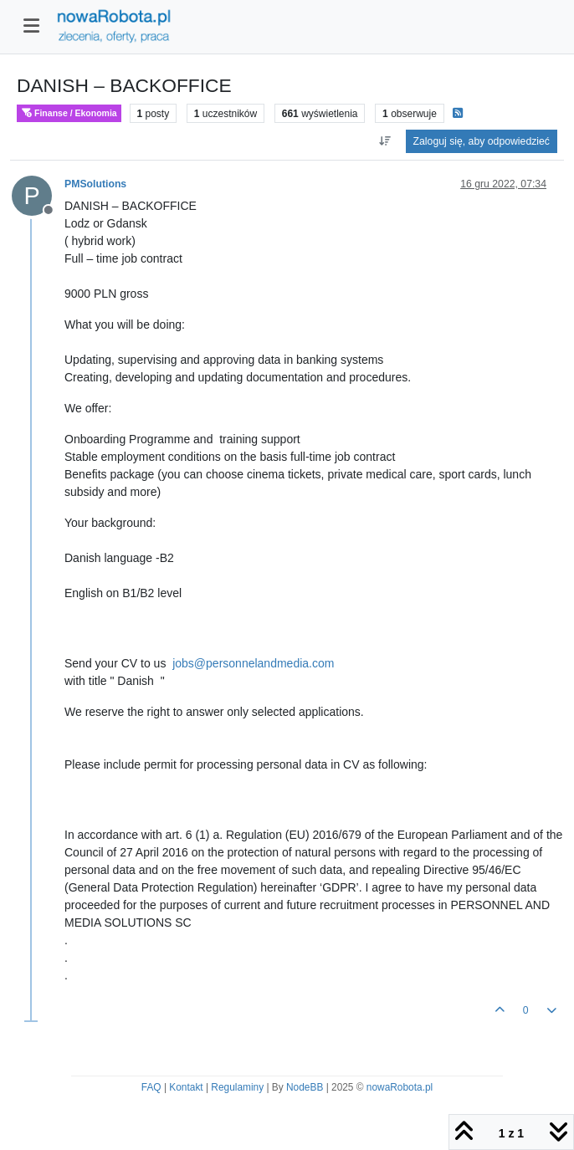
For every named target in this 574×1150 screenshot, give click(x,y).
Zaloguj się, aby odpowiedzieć (481, 141)
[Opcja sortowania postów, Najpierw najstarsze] (384, 141)
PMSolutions (95, 184)
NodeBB (304, 1087)
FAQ (151, 1087)
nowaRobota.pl (399, 1087)
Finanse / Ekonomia (69, 113)
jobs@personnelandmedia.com (253, 663)
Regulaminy (237, 1087)
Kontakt (185, 1087)
